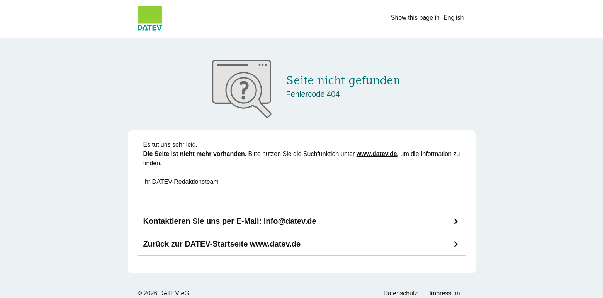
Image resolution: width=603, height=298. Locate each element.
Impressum (444, 293)
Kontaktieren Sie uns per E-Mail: (229, 221)
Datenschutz (400, 293)
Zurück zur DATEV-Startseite (222, 244)
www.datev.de (377, 154)
